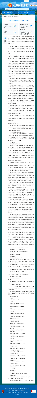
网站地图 (17, 394)
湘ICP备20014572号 (12, 390)
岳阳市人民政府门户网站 (12, 1)
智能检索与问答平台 (32, 1)
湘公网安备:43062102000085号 (11, 392)
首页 (8, 16)
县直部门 (17, 16)
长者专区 (26, 1)
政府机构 (14, 16)
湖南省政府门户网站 (5, 1)
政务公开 (10, 16)
